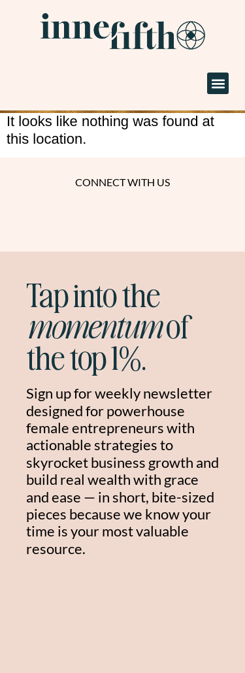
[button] (218, 83)
